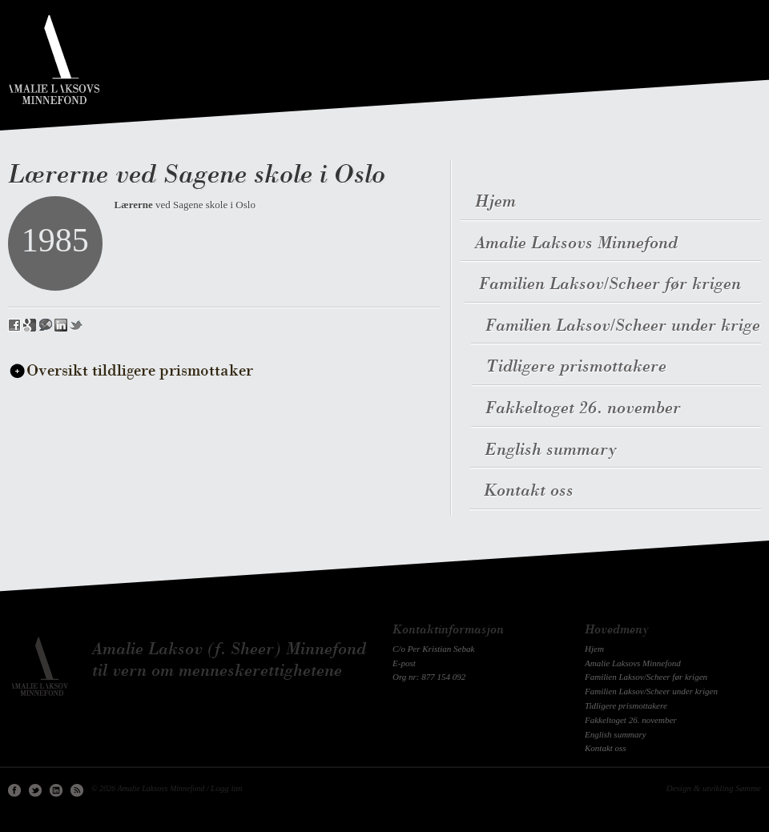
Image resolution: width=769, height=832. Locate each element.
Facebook (14, 790)
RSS (76, 790)
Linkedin (56, 790)
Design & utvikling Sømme (713, 788)
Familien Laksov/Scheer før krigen (646, 676)
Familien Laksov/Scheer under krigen (651, 691)
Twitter (35, 790)
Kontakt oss (605, 748)
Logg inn (226, 788)
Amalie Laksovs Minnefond (633, 663)
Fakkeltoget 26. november (631, 720)
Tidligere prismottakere (626, 705)
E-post (404, 663)
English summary (615, 734)
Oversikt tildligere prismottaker (139, 371)
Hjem (594, 648)
